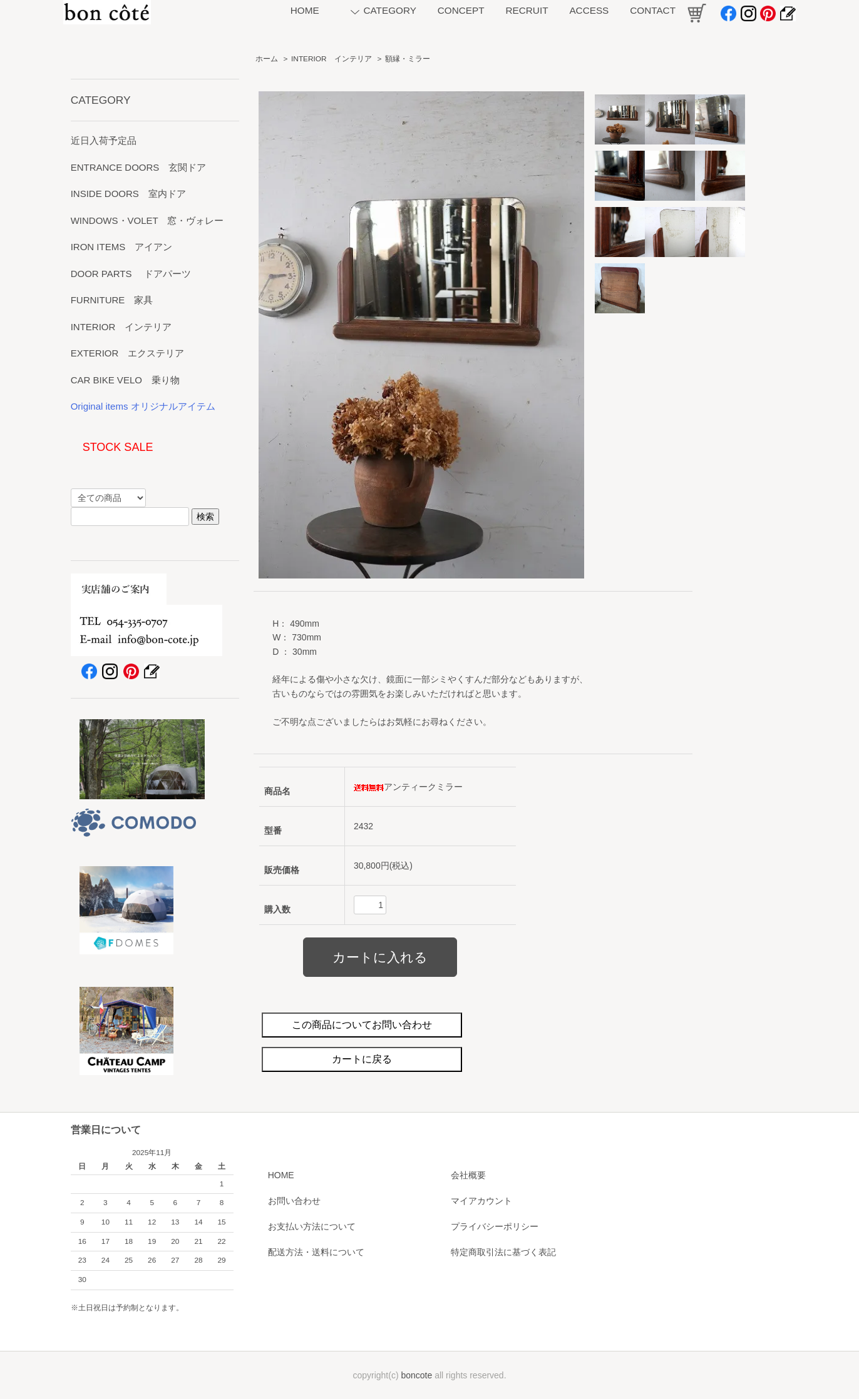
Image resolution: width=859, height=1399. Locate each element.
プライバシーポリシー (494, 1226)
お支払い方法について (312, 1226)
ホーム (266, 58)
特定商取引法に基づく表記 (503, 1252)
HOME (281, 1175)
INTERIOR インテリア (331, 58)
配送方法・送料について (316, 1252)
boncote (416, 1375)
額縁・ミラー (407, 58)
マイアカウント (481, 1201)
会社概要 (468, 1175)
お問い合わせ (294, 1201)
